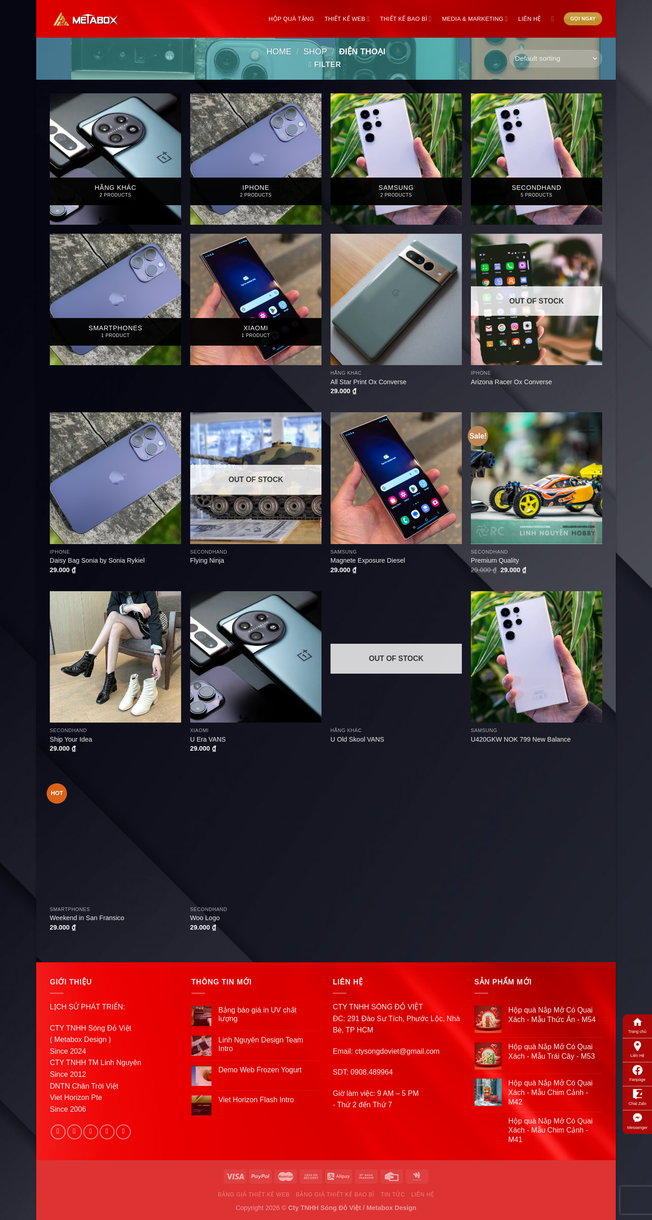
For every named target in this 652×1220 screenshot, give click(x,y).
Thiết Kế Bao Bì (405, 18)
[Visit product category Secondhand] (536, 159)
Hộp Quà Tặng (291, 18)
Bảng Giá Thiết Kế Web (254, 1194)
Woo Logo (205, 917)
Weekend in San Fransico (87, 917)
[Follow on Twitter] (90, 1131)
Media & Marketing (475, 18)
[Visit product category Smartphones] (115, 299)
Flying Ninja (207, 560)
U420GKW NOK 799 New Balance (521, 739)
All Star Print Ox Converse (369, 382)
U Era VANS (208, 739)
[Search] (555, 19)
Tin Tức (393, 1194)
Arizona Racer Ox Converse (511, 382)
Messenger (637, 1121)
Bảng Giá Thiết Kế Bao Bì (335, 1194)
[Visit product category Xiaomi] (255, 299)
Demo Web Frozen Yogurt (260, 1070)
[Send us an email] (107, 1131)
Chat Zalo (637, 1097)
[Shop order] (555, 59)
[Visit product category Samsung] (396, 159)
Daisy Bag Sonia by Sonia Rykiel (97, 560)
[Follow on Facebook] (58, 1131)
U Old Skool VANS (357, 739)
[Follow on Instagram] (74, 1131)
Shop (315, 51)
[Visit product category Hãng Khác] (115, 159)
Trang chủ (637, 1025)
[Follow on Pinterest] (123, 1131)
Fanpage (637, 1073)
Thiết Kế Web (347, 18)
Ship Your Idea (71, 739)
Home (279, 51)
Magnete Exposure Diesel (368, 560)
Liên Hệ (637, 1049)
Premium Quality (495, 560)
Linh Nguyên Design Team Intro (260, 1044)
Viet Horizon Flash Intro (256, 1100)
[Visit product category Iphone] (255, 159)
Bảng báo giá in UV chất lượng (257, 1014)
